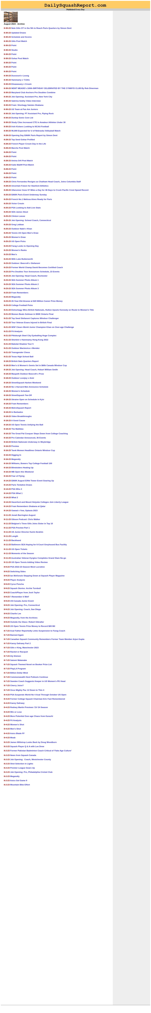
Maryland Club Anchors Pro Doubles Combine (33, 92)
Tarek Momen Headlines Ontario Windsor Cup (33, 450)
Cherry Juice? (17, 685)
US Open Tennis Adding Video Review (29, 562)
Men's (14, 254)
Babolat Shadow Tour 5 (22, 344)
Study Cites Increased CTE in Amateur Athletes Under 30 (38, 122)
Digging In (16, 455)
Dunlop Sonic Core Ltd (22, 118)
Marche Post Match (20, 148)
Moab (12, 737)
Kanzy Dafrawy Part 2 (20, 643)
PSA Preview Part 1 (20, 528)
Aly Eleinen (15, 656)
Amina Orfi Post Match (22, 160)
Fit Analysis (17, 331)
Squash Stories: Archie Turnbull (25, 588)
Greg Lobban (17, 224)
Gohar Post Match (20, 58)
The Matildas (17, 429)
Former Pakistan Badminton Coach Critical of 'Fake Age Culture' (41, 751)
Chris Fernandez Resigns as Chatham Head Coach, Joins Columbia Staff (46, 182)
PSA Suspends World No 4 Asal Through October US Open (38, 695)
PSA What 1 (17, 493)
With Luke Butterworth (22, 259)
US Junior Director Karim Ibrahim (27, 532)
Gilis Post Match (19, 41)
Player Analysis (17, 580)
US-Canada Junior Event (22, 601)
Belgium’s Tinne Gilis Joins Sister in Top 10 (32, 523)
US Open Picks (18, 241)
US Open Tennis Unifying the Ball (27, 425)
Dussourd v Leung (20, 76)
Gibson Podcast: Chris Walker (25, 519)
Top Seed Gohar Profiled (23, 139)
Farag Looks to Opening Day (25, 246)
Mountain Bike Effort (20, 785)
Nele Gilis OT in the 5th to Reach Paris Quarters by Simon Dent (41, 28)
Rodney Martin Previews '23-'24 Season (29, 707)
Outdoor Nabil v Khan (21, 229)
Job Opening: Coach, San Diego (25, 609)
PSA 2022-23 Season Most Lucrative (27, 567)
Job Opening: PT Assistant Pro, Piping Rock (32, 113)
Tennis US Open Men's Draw (24, 233)
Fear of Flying (18, 476)
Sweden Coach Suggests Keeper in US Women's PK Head (37, 681)
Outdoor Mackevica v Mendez (25, 348)
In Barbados (17, 412)
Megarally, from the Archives (23, 618)
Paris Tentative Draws (21, 485)
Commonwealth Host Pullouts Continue (29, 677)
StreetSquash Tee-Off (21, 395)
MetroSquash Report (21, 408)
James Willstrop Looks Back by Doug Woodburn (33, 742)
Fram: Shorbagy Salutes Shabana (27, 105)
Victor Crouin (17, 203)
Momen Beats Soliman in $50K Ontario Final (32, 314)
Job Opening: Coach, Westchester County (30, 759)
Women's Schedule (20, 391)
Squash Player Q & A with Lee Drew (27, 746)
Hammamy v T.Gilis (20, 80)
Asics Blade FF (17, 733)
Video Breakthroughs (21, 416)
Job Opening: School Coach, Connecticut (31, 220)
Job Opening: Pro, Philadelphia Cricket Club (31, 772)
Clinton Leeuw (18, 216)
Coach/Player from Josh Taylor (25, 592)
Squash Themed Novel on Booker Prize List (31, 664)
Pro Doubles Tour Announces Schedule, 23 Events (35, 272)
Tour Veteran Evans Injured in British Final (31, 322)
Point (13, 45)
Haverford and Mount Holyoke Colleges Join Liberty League (39, 502)
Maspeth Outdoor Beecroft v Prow (27, 374)
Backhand (16, 540)
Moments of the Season (22, 553)
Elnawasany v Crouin (21, 84)
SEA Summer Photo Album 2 (25, 284)
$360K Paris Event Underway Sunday (29, 195)
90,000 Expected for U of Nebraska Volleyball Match (36, 131)
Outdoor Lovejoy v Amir (22, 378)
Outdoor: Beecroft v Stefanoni (25, 263)
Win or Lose (16, 712)
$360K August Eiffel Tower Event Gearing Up (32, 481)
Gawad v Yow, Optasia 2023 (24, 510)
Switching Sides (18, 571)
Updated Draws (18, 33)
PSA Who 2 (16, 489)
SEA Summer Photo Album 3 (25, 288)
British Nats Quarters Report (25, 361)
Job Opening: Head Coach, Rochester (29, 276)
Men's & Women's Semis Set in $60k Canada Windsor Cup (39, 365)
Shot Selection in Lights (21, 764)
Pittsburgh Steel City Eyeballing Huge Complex (33, 335)
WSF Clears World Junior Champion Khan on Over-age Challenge (42, 327)
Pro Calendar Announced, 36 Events (28, 438)
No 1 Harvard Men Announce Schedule (29, 387)
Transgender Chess (20, 352)
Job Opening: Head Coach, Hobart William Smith (34, 370)
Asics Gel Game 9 (18, 780)
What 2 (14, 497)
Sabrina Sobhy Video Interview (26, 101)
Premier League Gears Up (22, 768)
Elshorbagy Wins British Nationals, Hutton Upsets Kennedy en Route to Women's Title (52, 310)
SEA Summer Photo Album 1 (25, 280)
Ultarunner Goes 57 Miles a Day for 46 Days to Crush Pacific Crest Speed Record (50, 190)
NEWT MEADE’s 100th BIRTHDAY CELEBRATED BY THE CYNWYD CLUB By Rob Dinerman (54, 88)
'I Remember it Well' (19, 597)
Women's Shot (17, 724)
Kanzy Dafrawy (17, 703)
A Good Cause (18, 420)
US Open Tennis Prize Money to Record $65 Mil (32, 626)
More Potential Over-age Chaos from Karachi (31, 716)
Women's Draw (18, 237)
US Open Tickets (19, 549)
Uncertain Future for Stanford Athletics (29, 186)
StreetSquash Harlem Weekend (26, 383)
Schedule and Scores (21, 37)
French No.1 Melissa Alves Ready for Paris (31, 199)
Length (14, 536)
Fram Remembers (19, 293)
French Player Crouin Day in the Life (28, 144)
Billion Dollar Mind (19, 673)
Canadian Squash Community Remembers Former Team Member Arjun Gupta (47, 639)
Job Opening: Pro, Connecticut (25, 605)
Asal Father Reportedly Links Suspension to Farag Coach (37, 631)
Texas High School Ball (22, 356)
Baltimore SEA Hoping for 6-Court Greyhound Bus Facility (39, 544)
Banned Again (17, 635)
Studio (14, 50)
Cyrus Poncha (17, 584)
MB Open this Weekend (22, 472)
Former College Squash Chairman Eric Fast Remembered (37, 699)
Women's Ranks (19, 250)
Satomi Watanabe (18, 660)
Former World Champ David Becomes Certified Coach (37, 267)
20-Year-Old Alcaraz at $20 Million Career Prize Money (37, 301)
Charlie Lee (15, 613)
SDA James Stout (19, 212)
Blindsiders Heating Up (22, 467)
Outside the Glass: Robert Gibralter (27, 622)
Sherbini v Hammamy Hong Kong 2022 (29, 340)
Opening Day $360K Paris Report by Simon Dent (34, 135)
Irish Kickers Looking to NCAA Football (30, 126)
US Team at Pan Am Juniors (24, 109)
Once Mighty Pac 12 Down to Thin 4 (27, 690)
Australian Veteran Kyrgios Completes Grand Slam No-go (38, 558)
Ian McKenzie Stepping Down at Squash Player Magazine (37, 576)
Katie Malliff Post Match (22, 165)
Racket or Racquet (19, 652)
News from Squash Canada (23, 755)
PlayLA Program (18, 669)
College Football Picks (22, 305)
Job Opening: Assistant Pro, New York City (31, 97)
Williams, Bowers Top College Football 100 (31, 463)
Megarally (16, 297)
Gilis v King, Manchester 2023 (24, 647)
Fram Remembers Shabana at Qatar (28, 506)
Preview (15, 446)
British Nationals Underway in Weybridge (31, 442)
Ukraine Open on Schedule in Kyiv (27, 399)
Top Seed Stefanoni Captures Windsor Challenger (35, 318)
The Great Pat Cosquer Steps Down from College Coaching (39, 433)
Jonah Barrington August (23, 515)
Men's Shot (15, 729)
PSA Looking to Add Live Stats (26, 208)
